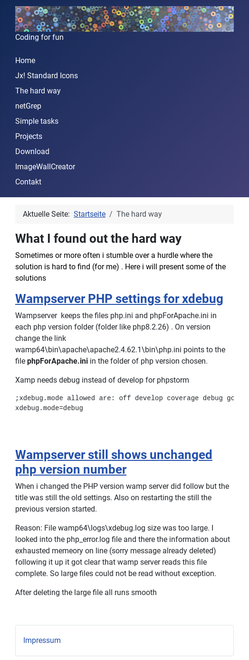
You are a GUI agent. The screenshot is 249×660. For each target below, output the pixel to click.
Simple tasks (36, 121)
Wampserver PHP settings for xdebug (119, 299)
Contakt (28, 181)
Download (32, 151)
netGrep (28, 105)
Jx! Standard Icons (46, 75)
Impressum (42, 640)
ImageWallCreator (45, 166)
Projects (28, 136)
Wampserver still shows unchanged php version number (113, 462)
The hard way (38, 90)
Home (25, 60)
